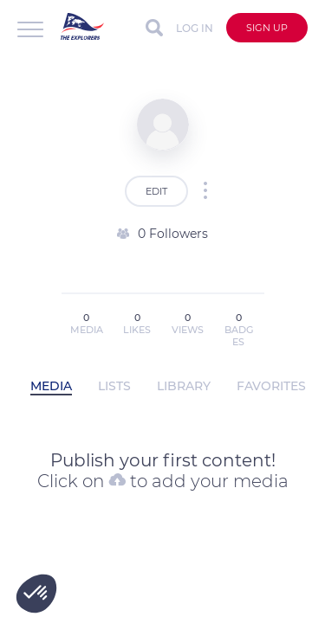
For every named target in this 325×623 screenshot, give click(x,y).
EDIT (156, 191)
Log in (194, 28)
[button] (36, 593)
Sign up (267, 28)
